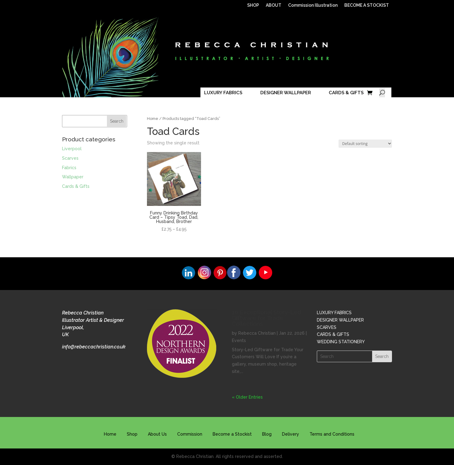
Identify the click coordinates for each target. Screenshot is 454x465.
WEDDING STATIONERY (341, 341)
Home (152, 118)
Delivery (290, 434)
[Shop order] (365, 144)
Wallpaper (72, 176)
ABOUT (273, 5)
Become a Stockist (232, 434)
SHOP (253, 5)
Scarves (70, 158)
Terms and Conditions (331, 434)
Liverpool (72, 148)
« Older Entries (247, 397)
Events (239, 340)
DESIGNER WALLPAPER (285, 92)
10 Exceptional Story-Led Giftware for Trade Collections (266, 318)
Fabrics (69, 167)
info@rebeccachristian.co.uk (94, 347)
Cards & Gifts (76, 186)
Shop (132, 434)
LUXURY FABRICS (223, 92)
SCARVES (326, 327)
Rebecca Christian (257, 333)
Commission (189, 434)
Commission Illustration (313, 5)
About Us (157, 434)
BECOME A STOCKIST (366, 5)
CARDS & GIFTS (346, 92)
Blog (267, 434)
